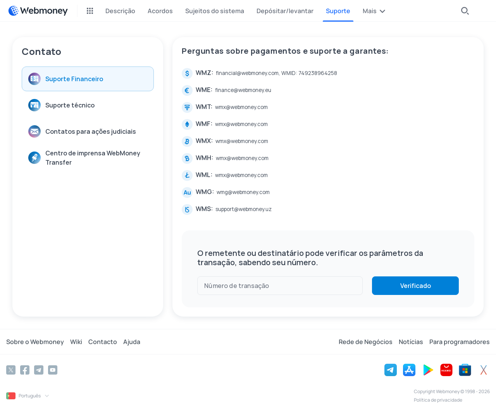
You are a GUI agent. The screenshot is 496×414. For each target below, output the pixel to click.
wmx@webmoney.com (241, 107)
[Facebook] (24, 370)
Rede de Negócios (366, 341)
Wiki (76, 341)
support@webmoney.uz (243, 209)
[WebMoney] (38, 11)
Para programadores (459, 341)
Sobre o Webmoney (35, 341)
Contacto (102, 341)
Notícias (411, 341)
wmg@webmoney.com (243, 192)
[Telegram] (38, 370)
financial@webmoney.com (247, 73)
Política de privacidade (438, 400)
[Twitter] (11, 370)
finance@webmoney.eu (243, 90)
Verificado (415, 286)
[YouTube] (52, 370)
